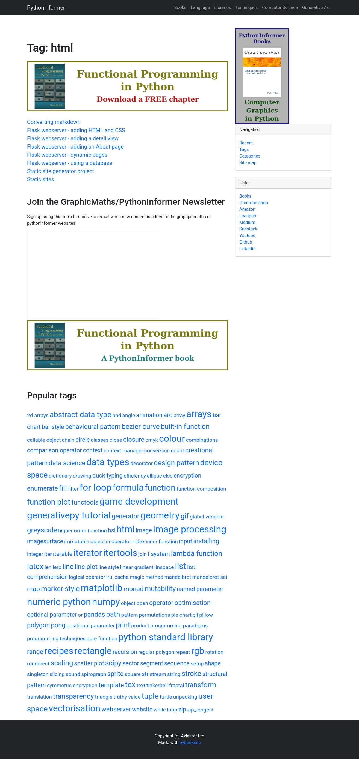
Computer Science (280, 7)
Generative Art (316, 7)
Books (180, 7)
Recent (246, 143)
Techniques (247, 7)
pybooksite (190, 742)
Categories (249, 156)
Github (245, 242)
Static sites (40, 179)
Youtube (247, 235)
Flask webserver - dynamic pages (67, 155)
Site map (248, 162)
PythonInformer (46, 7)
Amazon (247, 209)
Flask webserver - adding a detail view (73, 138)
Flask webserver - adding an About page (75, 146)
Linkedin (247, 248)
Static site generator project (60, 171)
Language (200, 7)
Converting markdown (53, 122)
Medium (247, 222)
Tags (244, 149)
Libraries (222, 7)
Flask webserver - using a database (69, 163)
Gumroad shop (253, 202)
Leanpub (247, 215)
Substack (248, 229)
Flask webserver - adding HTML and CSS (76, 130)
